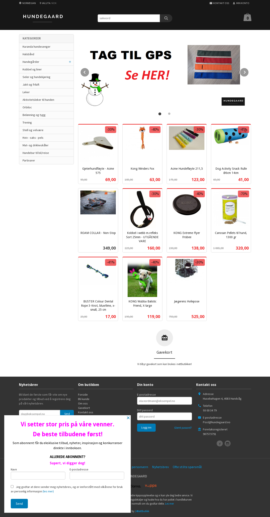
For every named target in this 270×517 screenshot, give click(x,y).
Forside (83, 394)
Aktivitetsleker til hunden (38, 100)
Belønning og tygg (34, 115)
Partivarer (29, 160)
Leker (26, 92)
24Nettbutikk (142, 511)
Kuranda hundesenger (36, 46)
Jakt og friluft (31, 84)
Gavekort (84, 407)
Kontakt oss (85, 412)
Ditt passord (145, 410)
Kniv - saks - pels (33, 138)
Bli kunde (83, 398)
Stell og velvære (33, 130)
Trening (27, 122)
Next (248, 71)
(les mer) (48, 491)
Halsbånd (28, 54)
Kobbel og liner (32, 69)
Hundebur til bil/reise (36, 153)
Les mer (169, 503)
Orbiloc (27, 107)
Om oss (83, 403)
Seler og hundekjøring (36, 77)
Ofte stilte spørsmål (187, 466)
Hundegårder (31, 62)
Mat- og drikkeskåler (36, 145)
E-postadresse (146, 394)
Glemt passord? (183, 427)
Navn (38, 473)
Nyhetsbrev (160, 466)
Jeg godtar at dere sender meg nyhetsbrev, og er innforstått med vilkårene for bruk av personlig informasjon (67, 489)
